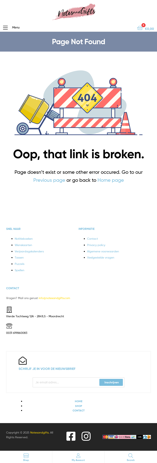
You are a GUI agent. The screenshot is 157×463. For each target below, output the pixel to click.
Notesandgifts (39, 432)
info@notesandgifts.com (54, 298)
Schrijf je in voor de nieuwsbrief (47, 369)
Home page (111, 180)
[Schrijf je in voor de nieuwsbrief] (23, 361)
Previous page (49, 180)
